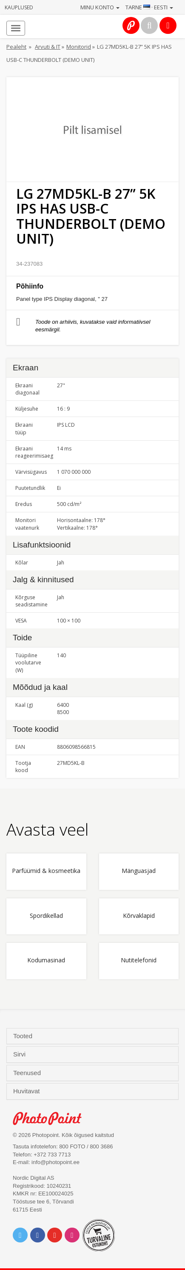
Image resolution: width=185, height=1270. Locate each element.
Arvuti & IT (47, 46)
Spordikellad (46, 916)
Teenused (28, 1073)
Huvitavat (27, 1091)
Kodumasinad (46, 960)
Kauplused (19, 7)
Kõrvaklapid (139, 916)
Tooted (23, 1036)
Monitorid (78, 46)
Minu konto (100, 7)
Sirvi (20, 1054)
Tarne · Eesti (149, 7)
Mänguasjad (139, 871)
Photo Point (52, 1118)
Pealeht (16, 46)
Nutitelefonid (139, 960)
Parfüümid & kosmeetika (46, 871)
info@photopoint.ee (55, 1162)
